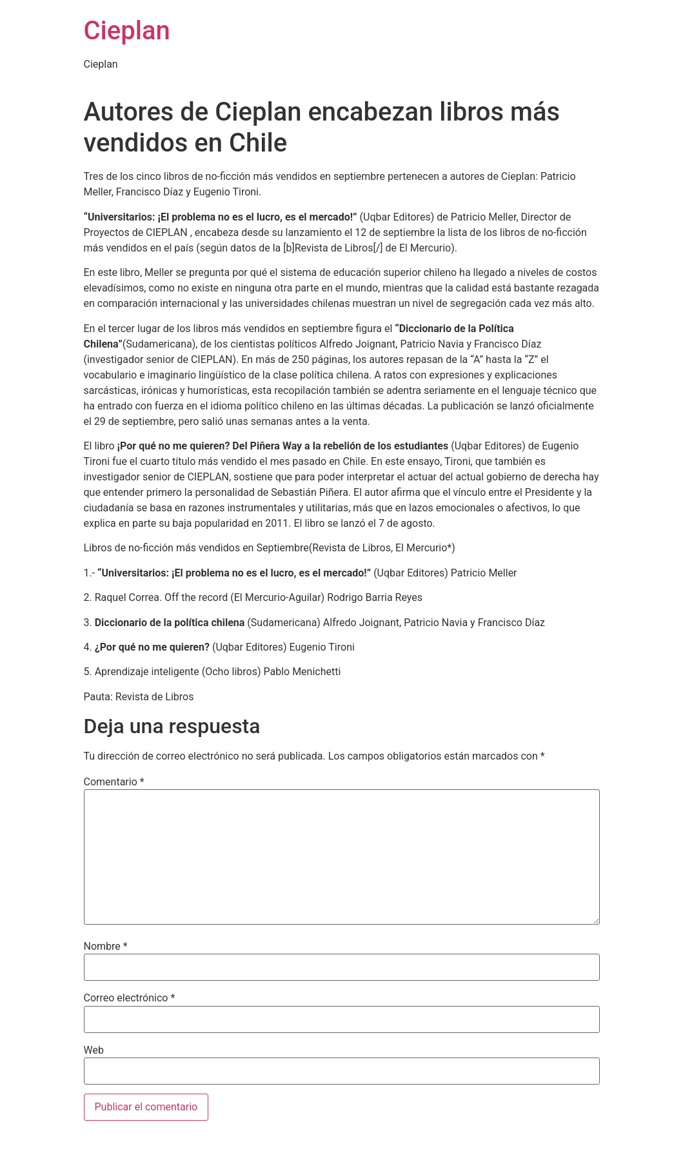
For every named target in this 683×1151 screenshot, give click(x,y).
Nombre (106, 946)
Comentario (114, 782)
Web (94, 1050)
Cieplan (127, 30)
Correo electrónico (129, 998)
